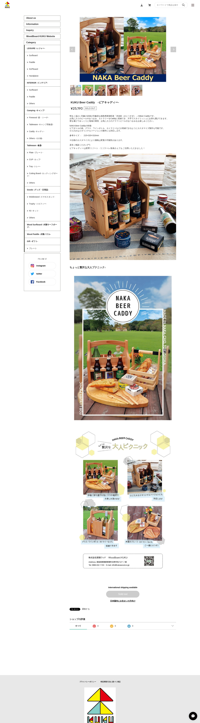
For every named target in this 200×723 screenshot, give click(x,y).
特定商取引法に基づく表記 (111, 682)
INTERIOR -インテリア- (37, 83)
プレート (33, 248)
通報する (86, 609)
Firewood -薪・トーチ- (39, 117)
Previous (72, 49)
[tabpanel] (123, 49)
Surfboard (33, 55)
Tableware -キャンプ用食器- (41, 124)
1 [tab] (75, 90)
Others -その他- (35, 138)
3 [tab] (100, 90)
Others (32, 103)
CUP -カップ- (35, 159)
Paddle (32, 62)
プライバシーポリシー (87, 682)
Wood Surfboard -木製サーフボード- (42, 225)
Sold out (123, 594)
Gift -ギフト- (32, 241)
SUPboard (33, 69)
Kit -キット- (34, 211)
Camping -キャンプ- (36, 110)
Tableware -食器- (34, 145)
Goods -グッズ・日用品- (38, 190)
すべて (78, 626)
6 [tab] (136, 90)
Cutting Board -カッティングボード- (42, 174)
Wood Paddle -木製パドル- (39, 234)
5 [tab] (124, 90)
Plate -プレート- (36, 152)
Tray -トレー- (35, 166)
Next (173, 49)
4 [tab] (112, 90)
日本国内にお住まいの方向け (122, 601)
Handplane (33, 76)
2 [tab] (87, 90)
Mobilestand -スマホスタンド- (42, 197)
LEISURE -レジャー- (36, 48)
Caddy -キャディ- (36, 131)
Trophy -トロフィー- (38, 204)
